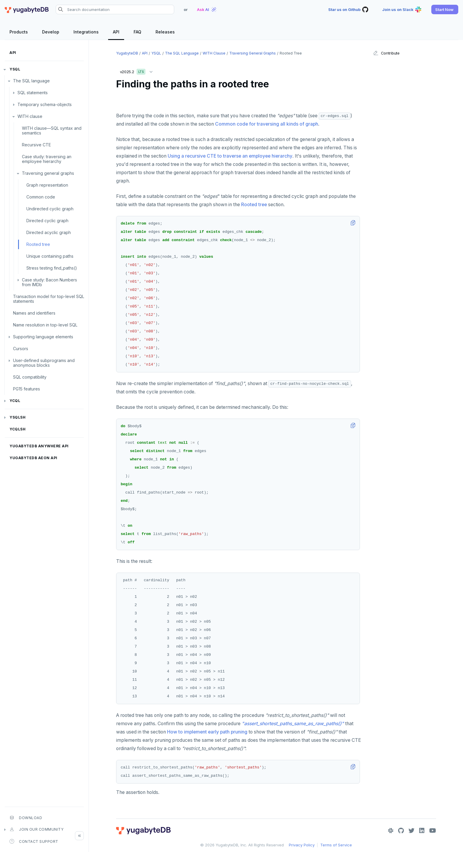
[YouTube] (432, 831)
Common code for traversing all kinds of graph (266, 124)
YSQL (14, 69)
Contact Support (33, 841)
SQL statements (32, 92)
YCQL (14, 400)
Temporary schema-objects (44, 104)
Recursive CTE (36, 144)
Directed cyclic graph (47, 220)
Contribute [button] (386, 53)
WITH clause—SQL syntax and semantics (51, 130)
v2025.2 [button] (138, 71)
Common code (40, 196)
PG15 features (26, 388)
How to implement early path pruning (207, 732)
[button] (444, 9)
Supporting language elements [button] (43, 336)
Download (25, 817)
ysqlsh (17, 417)
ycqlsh (17, 429)
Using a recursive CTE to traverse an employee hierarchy (230, 156)
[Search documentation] (115, 9)
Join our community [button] (36, 829)
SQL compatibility (30, 376)
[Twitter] (411, 831)
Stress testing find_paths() (51, 267)
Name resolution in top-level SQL (45, 324)
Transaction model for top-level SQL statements (48, 299)
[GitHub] (401, 831)
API (12, 52)
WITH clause (29, 116)
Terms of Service (336, 845)
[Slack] (390, 831)
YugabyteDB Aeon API (33, 458)
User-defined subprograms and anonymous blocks (44, 363)
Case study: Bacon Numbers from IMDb (49, 282)
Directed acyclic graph (48, 232)
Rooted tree (38, 244)
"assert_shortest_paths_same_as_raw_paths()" (293, 723)
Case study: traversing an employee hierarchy (46, 159)
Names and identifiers (34, 313)
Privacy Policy (302, 845)
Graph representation (47, 185)
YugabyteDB (127, 53)
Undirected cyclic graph (49, 208)
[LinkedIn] (421, 831)
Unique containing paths (49, 256)
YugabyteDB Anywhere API (39, 446)
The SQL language (31, 80)
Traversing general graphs (48, 173)
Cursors (20, 348)
